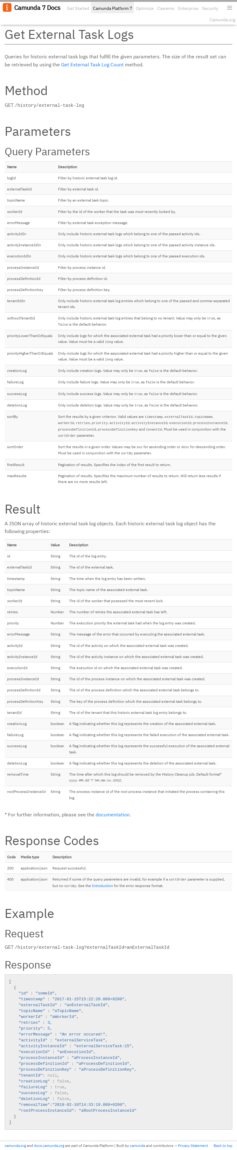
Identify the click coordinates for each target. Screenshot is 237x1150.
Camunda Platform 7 (112, 8)
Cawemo (165, 8)
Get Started (78, 8)
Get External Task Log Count (92, 64)
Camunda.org (222, 20)
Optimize (145, 8)
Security (210, 8)
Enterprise (188, 8)
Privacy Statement (193, 1145)
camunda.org (15, 1145)
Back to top (223, 1145)
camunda (137, 1145)
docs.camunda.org (49, 1145)
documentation (113, 814)
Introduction (102, 885)
